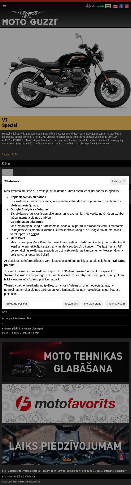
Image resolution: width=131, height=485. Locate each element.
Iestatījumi (71, 303)
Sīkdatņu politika (16, 303)
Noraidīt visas (92, 303)
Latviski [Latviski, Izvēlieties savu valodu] (119, 181)
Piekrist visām (116, 303)
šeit (33, 234)
